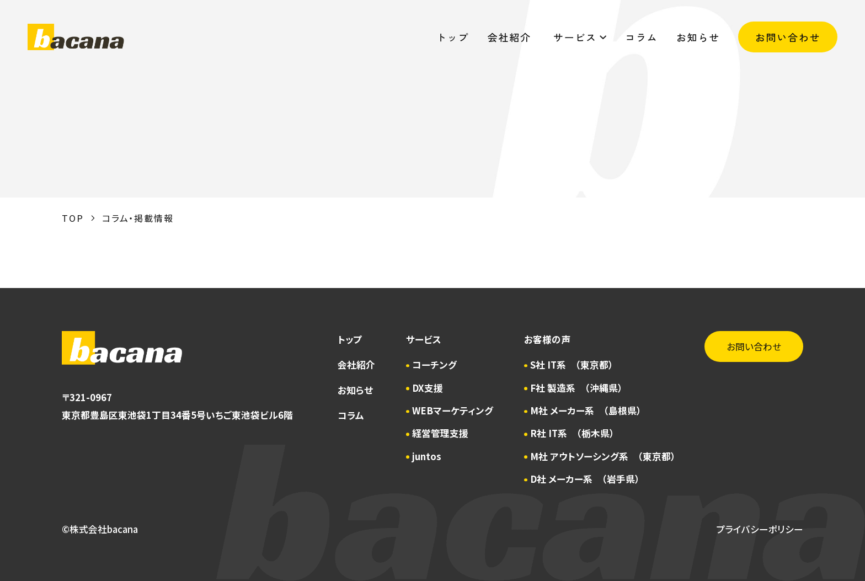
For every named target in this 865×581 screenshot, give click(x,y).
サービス (580, 37)
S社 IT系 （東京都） (571, 364)
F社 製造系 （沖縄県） (576, 388)
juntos (426, 456)
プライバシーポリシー (759, 529)
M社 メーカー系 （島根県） (586, 410)
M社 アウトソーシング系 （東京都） (603, 456)
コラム (641, 37)
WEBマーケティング (452, 410)
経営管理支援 (440, 433)
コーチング (434, 364)
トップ (452, 37)
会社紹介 (511, 37)
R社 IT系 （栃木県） (572, 433)
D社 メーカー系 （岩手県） (585, 479)
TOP (72, 218)
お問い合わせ (787, 37)
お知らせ (698, 37)
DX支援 (427, 388)
